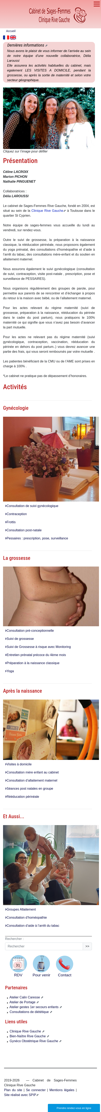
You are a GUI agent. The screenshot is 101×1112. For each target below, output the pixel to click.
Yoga (9, 671)
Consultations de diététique (28, 1012)
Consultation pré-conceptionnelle (29, 630)
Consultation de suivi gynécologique (31, 506)
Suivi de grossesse (19, 638)
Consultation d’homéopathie (26, 917)
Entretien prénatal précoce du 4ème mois (35, 655)
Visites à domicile (18, 764)
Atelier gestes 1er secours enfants (33, 1007)
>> (87, 946)
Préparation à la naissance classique (32, 663)
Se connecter (36, 1090)
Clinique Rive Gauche (47, 210)
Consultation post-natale (23, 530)
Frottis (10, 522)
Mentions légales (61, 1090)
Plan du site (13, 1090)
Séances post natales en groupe (29, 788)
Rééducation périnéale (22, 796)
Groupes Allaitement (20, 909)
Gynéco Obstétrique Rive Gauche (33, 1041)
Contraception (16, 514)
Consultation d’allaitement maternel (31, 780)
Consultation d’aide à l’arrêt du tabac (32, 925)
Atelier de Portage (21, 1002)
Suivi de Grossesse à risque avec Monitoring (38, 647)
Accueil (10, 31)
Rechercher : (14, 939)
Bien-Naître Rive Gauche (27, 1036)
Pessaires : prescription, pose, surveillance (36, 538)
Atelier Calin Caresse (24, 997)
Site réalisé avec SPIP (20, 1095)
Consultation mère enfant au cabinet (32, 772)
